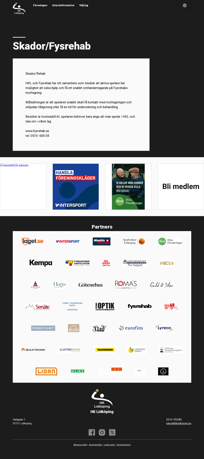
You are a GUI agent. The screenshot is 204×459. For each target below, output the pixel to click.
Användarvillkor (95, 445)
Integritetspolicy (124, 445)
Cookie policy (109, 445)
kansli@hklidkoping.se (178, 423)
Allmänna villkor (80, 445)
